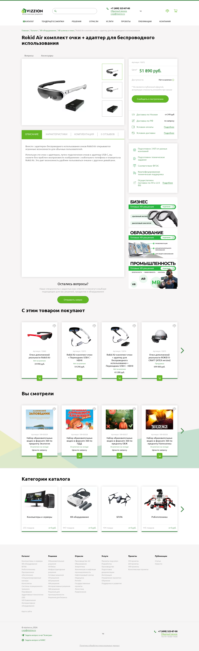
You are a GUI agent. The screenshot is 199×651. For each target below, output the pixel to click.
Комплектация (84, 134)
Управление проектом (111, 578)
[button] (182, 350)
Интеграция (107, 575)
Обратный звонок (119, 11)
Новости (158, 564)
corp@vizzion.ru (118, 14)
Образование (81, 564)
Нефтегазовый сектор (84, 575)
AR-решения (53, 581)
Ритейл (78, 581)
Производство (108, 567)
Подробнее (169, 127)
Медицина (79, 578)
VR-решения (53, 578)
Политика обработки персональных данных (99, 645)
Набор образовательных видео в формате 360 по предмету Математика (159, 441)
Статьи (158, 561)
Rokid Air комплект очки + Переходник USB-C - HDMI (79, 357)
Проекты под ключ (110, 561)
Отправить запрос (73, 299)
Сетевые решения (56, 575)
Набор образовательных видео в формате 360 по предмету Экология (39, 441)
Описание (32, 134)
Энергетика (80, 567)
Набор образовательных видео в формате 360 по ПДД (79, 441)
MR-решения (53, 583)
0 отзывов (108, 134)
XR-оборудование (79, 517)
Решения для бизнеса (57, 597)
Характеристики (56, 134)
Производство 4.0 (82, 561)
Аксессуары (47, 55)
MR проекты (133, 567)
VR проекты (133, 561)
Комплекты (27, 583)
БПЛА (120, 517)
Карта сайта (27, 611)
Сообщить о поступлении (150, 99)
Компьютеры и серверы (39, 517)
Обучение (106, 581)
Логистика (79, 589)
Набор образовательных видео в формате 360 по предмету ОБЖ (119, 441)
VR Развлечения (29, 600)
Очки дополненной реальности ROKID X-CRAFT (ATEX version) (159, 357)
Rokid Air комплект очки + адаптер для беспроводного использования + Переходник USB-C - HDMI (119, 360)
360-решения (54, 589)
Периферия (27, 592)
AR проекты (133, 564)
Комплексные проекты (138, 569)
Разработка (107, 564)
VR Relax (52, 567)
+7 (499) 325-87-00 (120, 8)
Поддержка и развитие (112, 583)
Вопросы (29, 55)
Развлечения (80, 592)
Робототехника (159, 517)
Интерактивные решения (59, 586)
